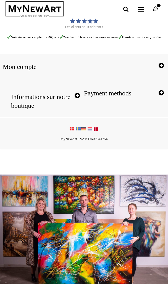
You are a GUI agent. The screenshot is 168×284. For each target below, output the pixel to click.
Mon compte (19, 66)
